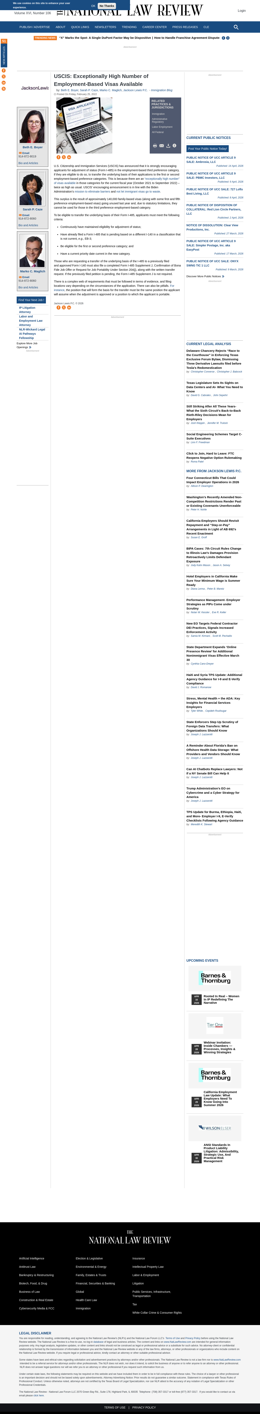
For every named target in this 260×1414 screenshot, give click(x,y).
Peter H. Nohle (199, 509)
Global (80, 1291)
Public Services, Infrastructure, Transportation (151, 1294)
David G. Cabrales (201, 395)
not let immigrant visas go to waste (138, 191)
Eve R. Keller (219, 612)
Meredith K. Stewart (201, 824)
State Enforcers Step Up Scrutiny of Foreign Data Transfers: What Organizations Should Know (212, 726)
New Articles (4, 55)
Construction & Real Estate (36, 1300)
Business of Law (29, 1291)
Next (228, 38)
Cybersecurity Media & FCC (36, 1308)
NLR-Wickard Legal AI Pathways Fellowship (32, 334)
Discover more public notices (203, 276)
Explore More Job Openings (27, 345)
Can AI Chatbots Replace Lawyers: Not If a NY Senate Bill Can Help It (214, 771)
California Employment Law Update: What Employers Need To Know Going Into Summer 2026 (220, 1098)
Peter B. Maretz (215, 588)
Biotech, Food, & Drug (33, 1283)
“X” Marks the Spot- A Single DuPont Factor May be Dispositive (128, 37)
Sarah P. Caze (32, 209)
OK (93, 6)
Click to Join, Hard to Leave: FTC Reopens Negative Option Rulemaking (214, 455)
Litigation (138, 1283)
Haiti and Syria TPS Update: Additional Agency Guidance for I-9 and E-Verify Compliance (214, 679)
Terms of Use (173, 1338)
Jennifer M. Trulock (217, 423)
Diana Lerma (198, 588)
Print (156, 145)
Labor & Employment (145, 1275)
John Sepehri (220, 395)
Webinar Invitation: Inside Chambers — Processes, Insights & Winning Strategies (219, 1047)
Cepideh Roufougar (215, 710)
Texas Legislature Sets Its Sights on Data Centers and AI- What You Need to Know (214, 387)
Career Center (154, 27)
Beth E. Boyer (33, 147)
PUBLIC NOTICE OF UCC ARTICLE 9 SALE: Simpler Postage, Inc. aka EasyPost (211, 245)
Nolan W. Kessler (200, 612)
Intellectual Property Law (148, 1266)
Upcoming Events (202, 960)
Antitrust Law (27, 1266)
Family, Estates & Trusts (91, 1275)
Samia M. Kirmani (200, 635)
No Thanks (107, 6)
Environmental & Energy (91, 1266)
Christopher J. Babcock (229, 371)
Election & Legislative (89, 1258)
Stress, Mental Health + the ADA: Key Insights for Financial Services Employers (213, 703)
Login (242, 10)
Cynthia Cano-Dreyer (202, 663)
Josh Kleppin (198, 423)
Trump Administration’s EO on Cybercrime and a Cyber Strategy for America (212, 793)
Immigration (158, 114)
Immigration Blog (161, 90)
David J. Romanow (201, 687)
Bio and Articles (28, 163)
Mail (162, 145)
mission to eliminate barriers (92, 191)
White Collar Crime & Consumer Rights (157, 1312)
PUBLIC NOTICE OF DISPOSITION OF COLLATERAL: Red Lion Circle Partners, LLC (213, 209)
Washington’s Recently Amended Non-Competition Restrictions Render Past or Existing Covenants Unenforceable (214, 501)
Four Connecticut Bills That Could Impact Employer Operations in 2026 (212, 480)
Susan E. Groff (199, 537)
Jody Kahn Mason (200, 565)
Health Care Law (86, 1300)
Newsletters (105, 27)
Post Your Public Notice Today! (207, 148)
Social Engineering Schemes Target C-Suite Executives (214, 436)
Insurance (138, 1258)
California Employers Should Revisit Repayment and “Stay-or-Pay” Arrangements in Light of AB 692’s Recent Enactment (212, 527)
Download (169, 145)
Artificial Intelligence (31, 1258)
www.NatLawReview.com (177, 1341)
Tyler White (197, 710)
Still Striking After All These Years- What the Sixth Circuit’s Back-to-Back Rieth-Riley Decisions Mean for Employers (213, 413)
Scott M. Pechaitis (222, 635)
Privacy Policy (192, 1338)
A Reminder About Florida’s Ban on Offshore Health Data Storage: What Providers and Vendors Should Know (213, 750)
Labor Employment (162, 127)
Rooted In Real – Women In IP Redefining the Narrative (221, 999)
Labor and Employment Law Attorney (30, 321)
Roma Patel (197, 461)
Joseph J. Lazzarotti (201, 734)
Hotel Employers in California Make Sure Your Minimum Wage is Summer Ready (213, 581)
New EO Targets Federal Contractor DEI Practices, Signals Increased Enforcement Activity (212, 628)
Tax (134, 1304)
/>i (175, 145)
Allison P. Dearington (202, 486)
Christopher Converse (202, 371)
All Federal (158, 132)
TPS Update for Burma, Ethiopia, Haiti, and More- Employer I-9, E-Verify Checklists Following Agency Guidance (214, 816)
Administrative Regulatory (159, 120)
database (98, 1341)
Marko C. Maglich (32, 271)
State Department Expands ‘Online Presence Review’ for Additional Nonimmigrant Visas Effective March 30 (212, 653)
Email (25, 153)
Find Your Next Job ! (31, 300)
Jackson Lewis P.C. (135, 90)
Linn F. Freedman (200, 442)
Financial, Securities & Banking (95, 1283)
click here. (39, 1395)
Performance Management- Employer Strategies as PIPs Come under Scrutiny (213, 604)
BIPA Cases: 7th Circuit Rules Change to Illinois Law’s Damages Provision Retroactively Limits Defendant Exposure (213, 555)
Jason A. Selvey (221, 565)
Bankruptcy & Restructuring (36, 1275)
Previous (224, 38)
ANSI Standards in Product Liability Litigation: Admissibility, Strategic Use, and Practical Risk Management (221, 1153)
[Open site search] (236, 27)
